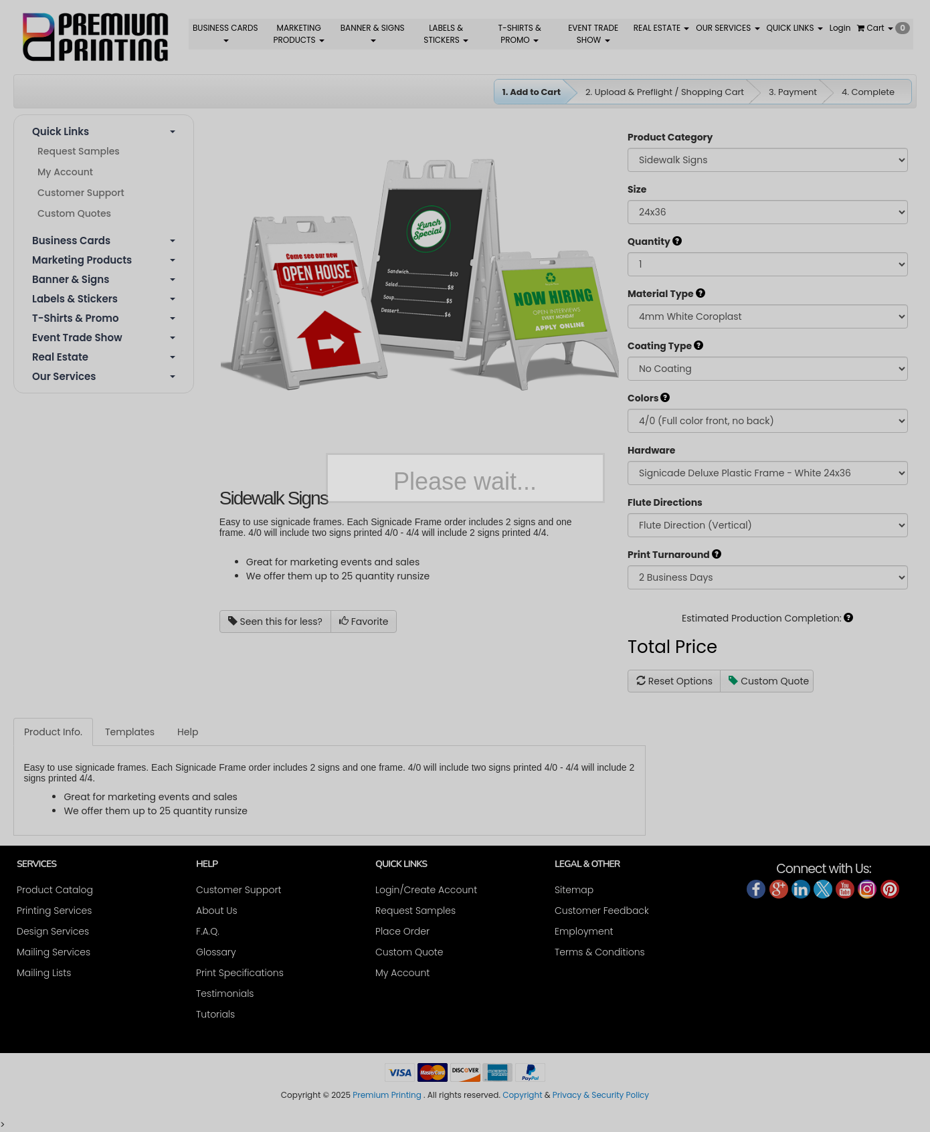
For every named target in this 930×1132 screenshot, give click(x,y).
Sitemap (574, 890)
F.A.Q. (207, 931)
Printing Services (54, 910)
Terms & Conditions (600, 952)
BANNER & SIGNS (373, 32)
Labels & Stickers (103, 298)
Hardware (651, 450)
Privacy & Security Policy (601, 1095)
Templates (130, 732)
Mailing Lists (44, 972)
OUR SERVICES (727, 27)
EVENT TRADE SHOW (593, 33)
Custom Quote (769, 681)
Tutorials (215, 1014)
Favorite (364, 621)
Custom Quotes (74, 213)
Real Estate (103, 357)
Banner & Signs (103, 279)
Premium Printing (387, 1095)
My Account (65, 172)
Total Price (672, 647)
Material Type (666, 293)
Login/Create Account (426, 890)
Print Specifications (240, 972)
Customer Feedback (602, 910)
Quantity (655, 241)
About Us (217, 910)
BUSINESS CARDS (225, 32)
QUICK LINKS (795, 27)
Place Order (402, 931)
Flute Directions (665, 502)
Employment (584, 931)
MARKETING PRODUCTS (299, 33)
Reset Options (674, 681)
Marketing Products (103, 260)
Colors (649, 398)
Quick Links (103, 131)
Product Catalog (55, 890)
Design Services (53, 931)
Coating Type (665, 346)
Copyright (522, 1095)
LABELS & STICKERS (446, 33)
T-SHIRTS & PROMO (519, 33)
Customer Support (80, 192)
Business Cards (103, 240)
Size (637, 189)
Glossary (216, 952)
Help (187, 732)
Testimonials (225, 993)
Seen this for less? (275, 621)
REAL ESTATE (662, 27)
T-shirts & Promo (103, 318)
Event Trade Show (103, 337)
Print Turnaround (674, 554)
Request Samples (78, 151)
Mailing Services (53, 952)
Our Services (103, 376)
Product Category (670, 137)
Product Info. (53, 732)
